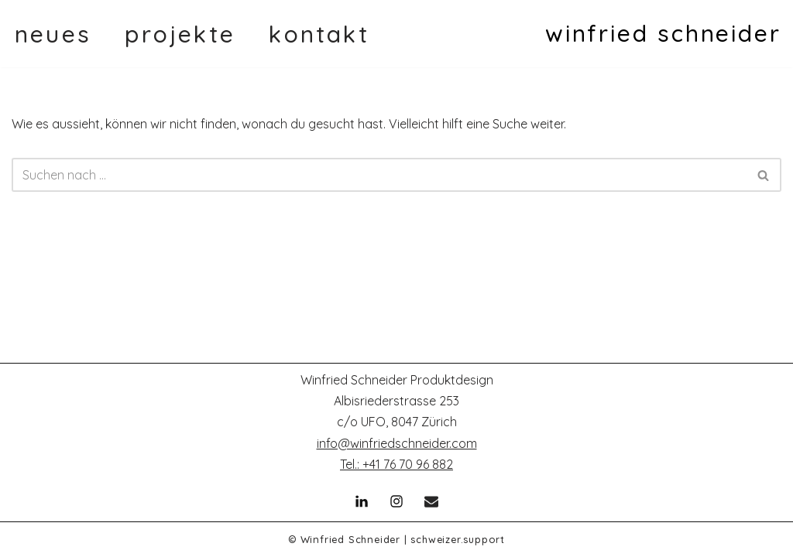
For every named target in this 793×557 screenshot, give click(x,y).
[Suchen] (379, 175)
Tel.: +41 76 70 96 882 (396, 464)
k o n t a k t (317, 34)
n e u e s (51, 34)
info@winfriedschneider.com (397, 443)
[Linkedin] (361, 501)
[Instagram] (396, 501)
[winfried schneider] (663, 33)
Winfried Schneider (350, 539)
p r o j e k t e (178, 34)
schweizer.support (457, 539)
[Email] (431, 501)
